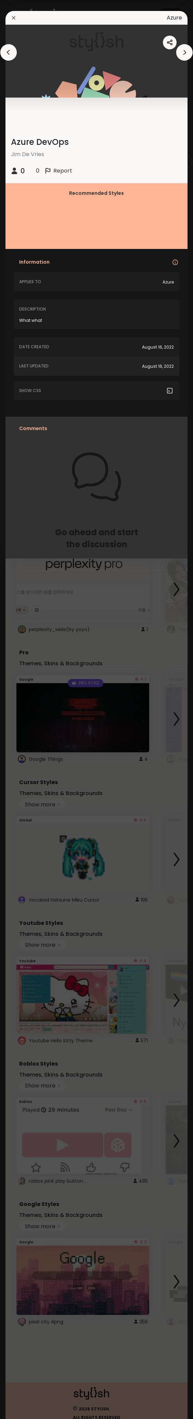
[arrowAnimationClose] (8, 52)
